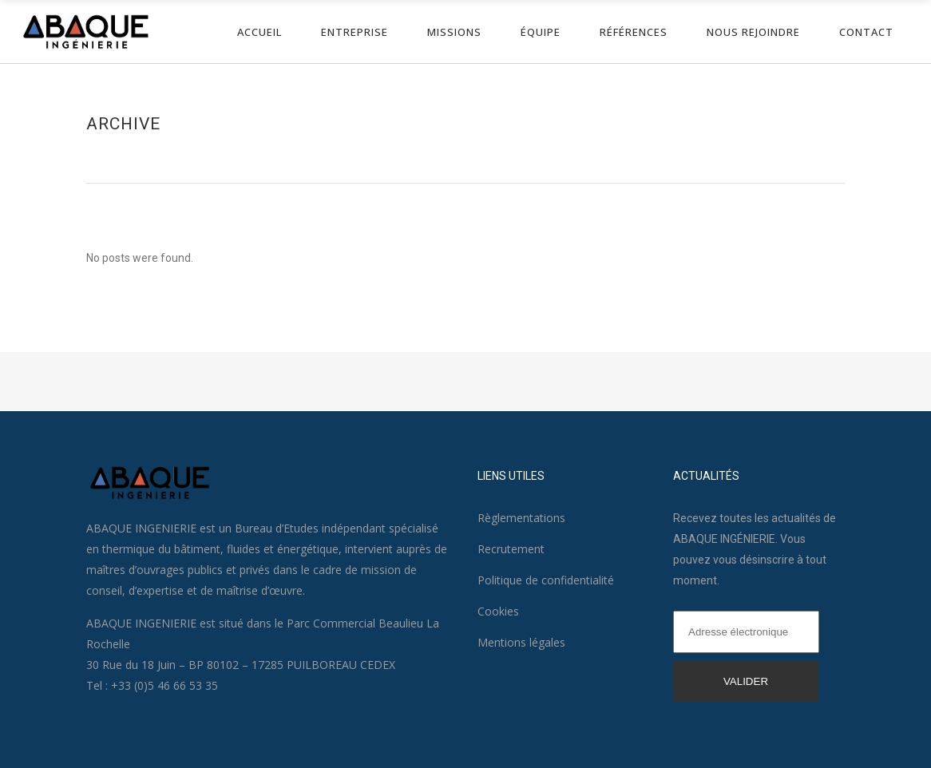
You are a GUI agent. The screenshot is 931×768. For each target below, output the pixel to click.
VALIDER (745, 681)
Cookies (498, 611)
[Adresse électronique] (746, 632)
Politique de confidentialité (545, 580)
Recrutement (511, 548)
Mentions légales (521, 642)
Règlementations (521, 517)
